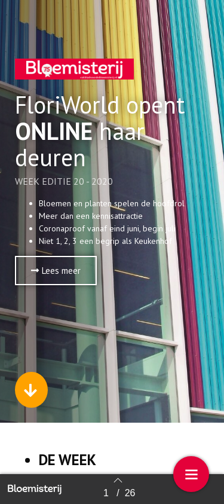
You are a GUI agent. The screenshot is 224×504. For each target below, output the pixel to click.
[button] (56, 270)
